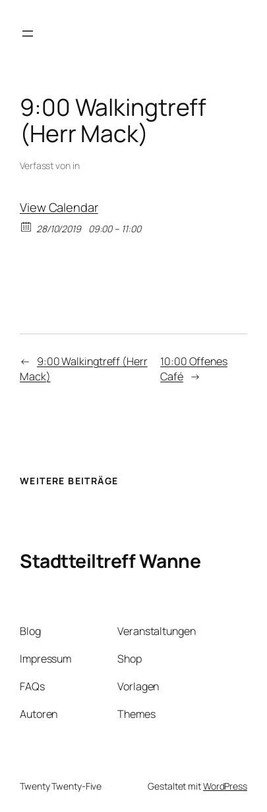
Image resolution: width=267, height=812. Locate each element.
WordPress (225, 786)
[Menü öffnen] (28, 33)
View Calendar (59, 207)
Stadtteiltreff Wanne (110, 560)
